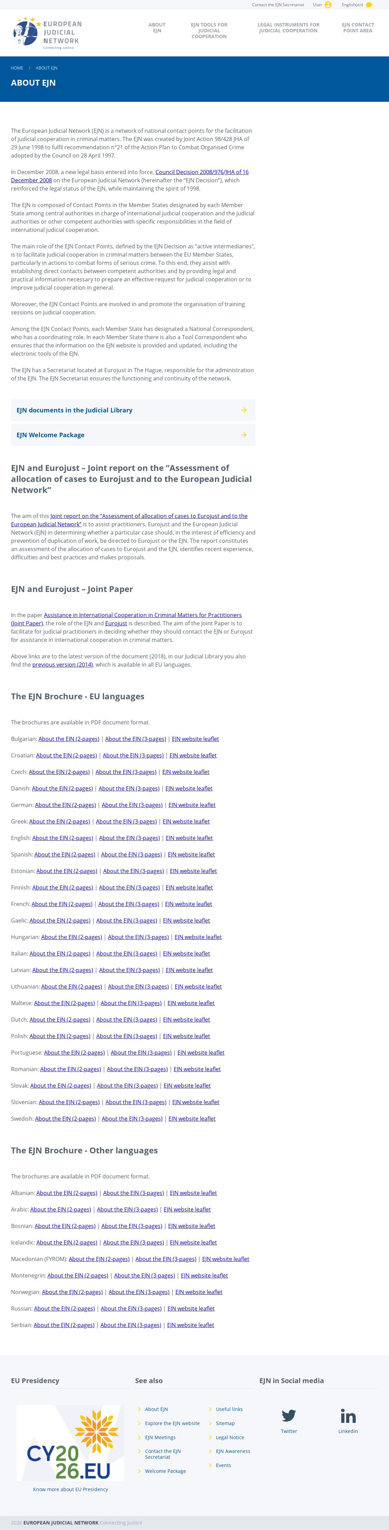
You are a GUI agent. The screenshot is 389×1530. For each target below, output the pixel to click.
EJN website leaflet (195, 739)
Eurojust (116, 623)
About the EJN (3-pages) (135, 739)
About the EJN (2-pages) (69, 739)
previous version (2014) (62, 664)
